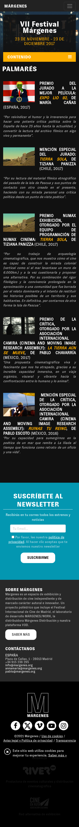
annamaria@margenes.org (23, 668)
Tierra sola (52, 159)
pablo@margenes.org (20, 671)
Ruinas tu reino (47, 428)
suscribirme (38, 557)
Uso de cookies (52, 736)
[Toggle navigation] (70, 6)
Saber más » (57, 755)
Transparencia (66, 740)
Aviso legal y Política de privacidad (28, 740)
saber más (21, 634)
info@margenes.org (19, 665)
